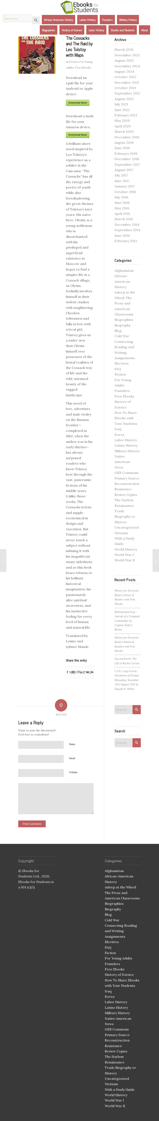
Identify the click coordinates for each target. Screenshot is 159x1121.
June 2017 (121, 181)
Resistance (123, 489)
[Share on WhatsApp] (76, 672)
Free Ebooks (83, 67)
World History (125, 549)
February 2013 (125, 241)
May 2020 (122, 120)
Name (72, 744)
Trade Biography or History (124, 516)
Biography (122, 325)
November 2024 (127, 66)
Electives (121, 363)
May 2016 (121, 208)
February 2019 (125, 153)
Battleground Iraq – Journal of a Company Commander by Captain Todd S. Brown (127, 620)
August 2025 (124, 60)
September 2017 (127, 164)
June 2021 (122, 110)
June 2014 (122, 235)
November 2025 (127, 55)
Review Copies (125, 495)
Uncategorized (126, 527)
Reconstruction (126, 484)
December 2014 (126, 224)
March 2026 (123, 49)
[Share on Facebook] (67, 672)
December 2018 (126, 159)
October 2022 (125, 77)
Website (73, 772)
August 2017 (123, 170)
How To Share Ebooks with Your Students (125, 418)
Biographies (123, 320)
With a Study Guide (120, 1089)
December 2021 (126, 82)
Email (72, 758)
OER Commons (126, 473)
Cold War (121, 336)
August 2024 (124, 71)
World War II (124, 560)
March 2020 (124, 131)
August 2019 (124, 142)
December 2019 (126, 137)
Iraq (117, 429)
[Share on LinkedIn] (81, 672)
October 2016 (125, 192)
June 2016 (122, 203)
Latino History (126, 445)
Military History (127, 451)
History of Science (119, 974)
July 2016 (121, 197)
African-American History (122, 281)
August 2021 (124, 99)
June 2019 (122, 148)
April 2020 (122, 126)
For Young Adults (118, 958)
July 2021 (121, 104)
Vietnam (121, 533)
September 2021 (127, 93)
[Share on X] (70, 672)
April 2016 (122, 213)
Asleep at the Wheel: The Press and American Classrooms (124, 303)
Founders (122, 391)
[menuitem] (58, 19)
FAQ (117, 369)
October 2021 (125, 88)
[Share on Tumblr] (84, 672)
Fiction (73, 62)
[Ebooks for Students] (79, 7)
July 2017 (121, 175)
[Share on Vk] (87, 672)
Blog (118, 331)
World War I (124, 555)
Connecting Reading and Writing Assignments (121, 931)
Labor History (125, 440)
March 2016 (123, 219)
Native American (118, 1018)
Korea (119, 434)
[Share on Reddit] (89, 672)
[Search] (127, 709)
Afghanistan (124, 270)
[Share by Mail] (92, 672)
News (118, 467)
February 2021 (125, 115)
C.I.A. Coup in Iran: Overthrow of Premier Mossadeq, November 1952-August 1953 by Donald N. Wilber (126, 680)
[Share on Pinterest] (78, 672)
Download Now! (77, 102)
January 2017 (124, 186)
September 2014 (127, 230)
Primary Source (126, 478)
